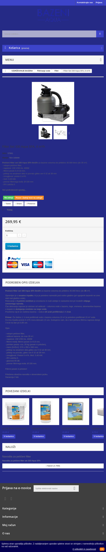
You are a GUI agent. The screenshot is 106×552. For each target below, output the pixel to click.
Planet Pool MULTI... (42, 428)
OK (102, 549)
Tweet (7, 203)
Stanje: (5, 158)
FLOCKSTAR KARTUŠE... (75, 428)
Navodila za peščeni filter (16, 456)
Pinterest (30, 203)
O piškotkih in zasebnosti (84, 549)
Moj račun (9, 525)
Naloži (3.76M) (53, 466)
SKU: (4, 153)
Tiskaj (9, 210)
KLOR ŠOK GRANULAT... (15, 428)
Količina (9, 231)
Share (18, 203)
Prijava (99, 2)
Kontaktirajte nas (85, 2)
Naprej (69, 132)
